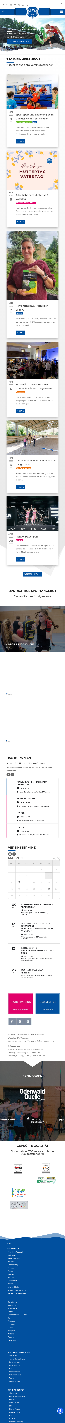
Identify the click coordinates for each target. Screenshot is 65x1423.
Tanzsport (20, 392)
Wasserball (12, 1340)
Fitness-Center (22, 202)
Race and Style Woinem (17, 1293)
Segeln (10, 1312)
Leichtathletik (13, 1287)
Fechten (11, 1268)
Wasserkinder (14, 1381)
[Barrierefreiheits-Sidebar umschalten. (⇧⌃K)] (60, 1411)
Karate (10, 1284)
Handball (11, 1277)
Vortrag (19, 313)
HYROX (33, 202)
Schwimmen (13, 1308)
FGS (10, 1406)
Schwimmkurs (15, 1375)
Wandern (11, 1337)
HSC (11, 1368)
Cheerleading (13, 1265)
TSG (34, 122)
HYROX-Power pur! (27, 537)
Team (11, 1378)
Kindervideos (14, 1372)
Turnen (10, 1327)
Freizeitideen (14, 1365)
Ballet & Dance (13, 1258)
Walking (11, 1334)
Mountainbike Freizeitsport (18, 1290)
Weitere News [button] (31, 574)
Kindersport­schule (19, 1353)
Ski (9, 1318)
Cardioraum (14, 1403)
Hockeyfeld (12, 1281)
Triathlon (11, 1324)
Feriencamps (14, 1362)
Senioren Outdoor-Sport (17, 1315)
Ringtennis (12, 1305)
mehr (19, 141)
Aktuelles (13, 1356)
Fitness (10, 1271)
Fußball (11, 1274)
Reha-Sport (12, 1302)
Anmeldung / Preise (17, 1359)
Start (9, 1243)
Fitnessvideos (14, 1412)
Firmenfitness (14, 1409)
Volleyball (11, 1331)
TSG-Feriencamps (23, 468)
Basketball (12, 1262)
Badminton (12, 1255)
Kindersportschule (23, 122)
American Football (15, 1252)
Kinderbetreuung (16, 1422)
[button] (3, 11)
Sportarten (13, 1249)
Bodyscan (13, 1400)
